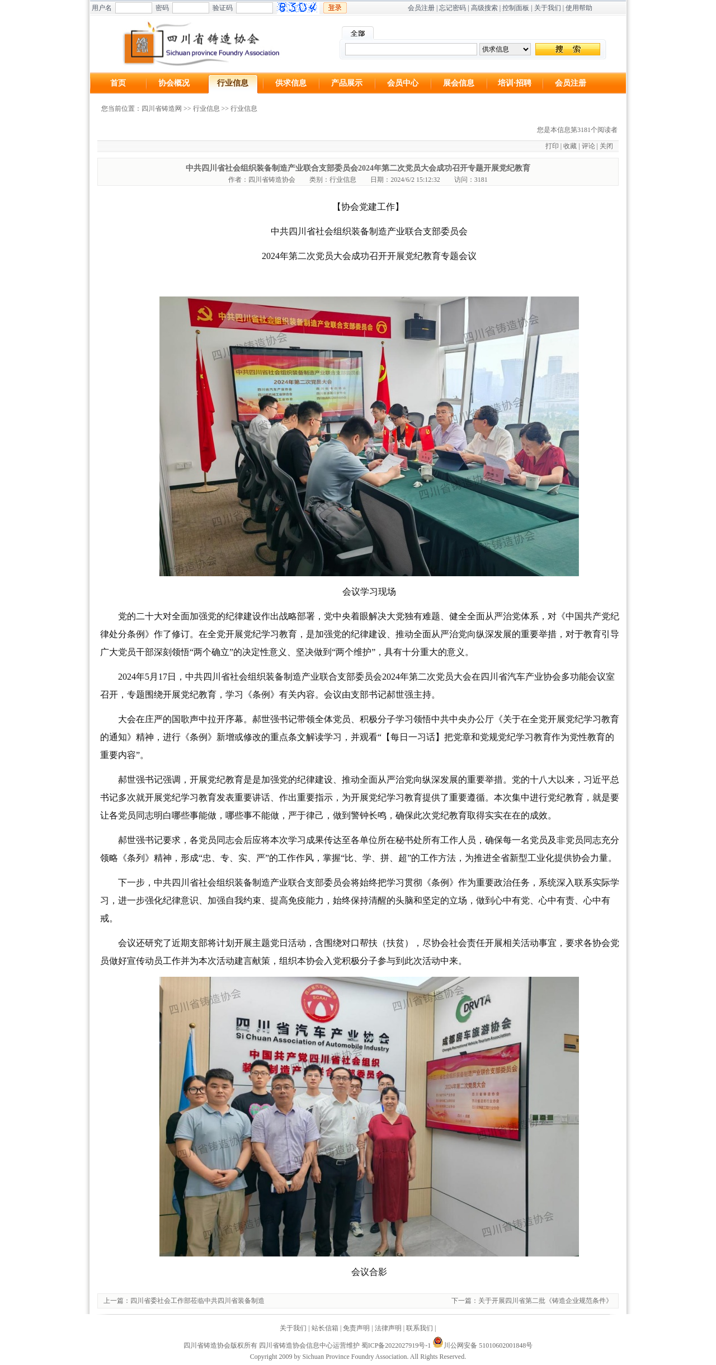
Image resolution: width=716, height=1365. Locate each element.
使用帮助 (579, 8)
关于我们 (547, 8)
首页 (118, 83)
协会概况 (174, 83)
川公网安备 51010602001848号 (482, 1345)
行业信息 (232, 83)
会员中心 (402, 83)
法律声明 (388, 1328)
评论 (588, 146)
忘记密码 (452, 8)
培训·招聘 (514, 83)
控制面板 (515, 8)
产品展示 (346, 83)
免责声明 (356, 1328)
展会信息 (458, 83)
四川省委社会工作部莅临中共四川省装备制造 (197, 1301)
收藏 (570, 146)
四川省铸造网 (162, 108)
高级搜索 (484, 8)
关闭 (606, 146)
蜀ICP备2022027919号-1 (396, 1345)
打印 (552, 146)
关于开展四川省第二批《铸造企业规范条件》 (545, 1301)
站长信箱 (325, 1328)
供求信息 (291, 83)
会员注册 (421, 8)
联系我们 (419, 1328)
